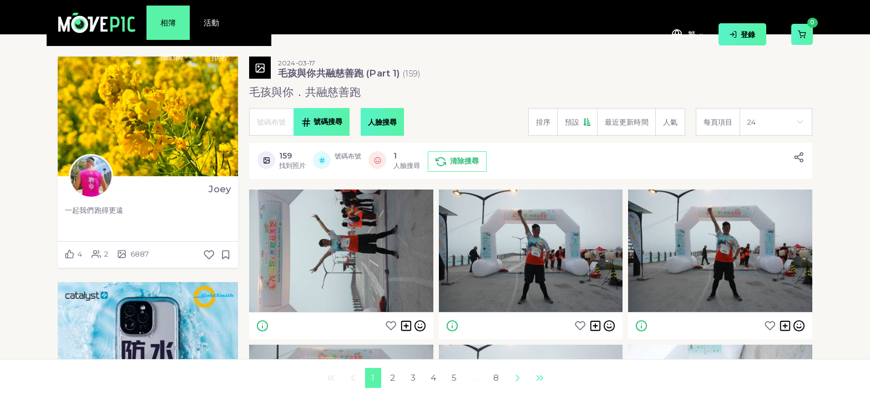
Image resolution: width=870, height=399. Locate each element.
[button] (577, 122)
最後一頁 (539, 378)
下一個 (517, 378)
